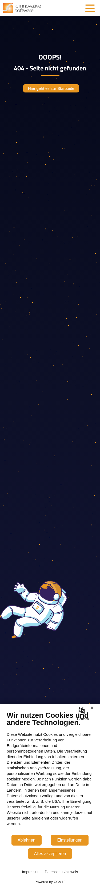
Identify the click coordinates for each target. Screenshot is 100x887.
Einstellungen (69, 840)
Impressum (31, 872)
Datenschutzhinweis (61, 872)
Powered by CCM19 (49, 882)
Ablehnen (26, 840)
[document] (50, 772)
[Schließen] (92, 708)
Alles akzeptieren (50, 853)
